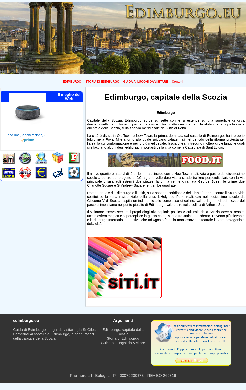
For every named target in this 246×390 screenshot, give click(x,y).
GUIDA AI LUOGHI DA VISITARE (145, 81)
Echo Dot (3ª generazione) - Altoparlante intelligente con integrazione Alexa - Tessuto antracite (28, 135)
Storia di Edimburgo (123, 338)
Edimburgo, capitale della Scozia (123, 331)
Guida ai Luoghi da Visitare (123, 343)
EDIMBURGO (72, 81)
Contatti (177, 81)
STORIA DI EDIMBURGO (102, 81)
